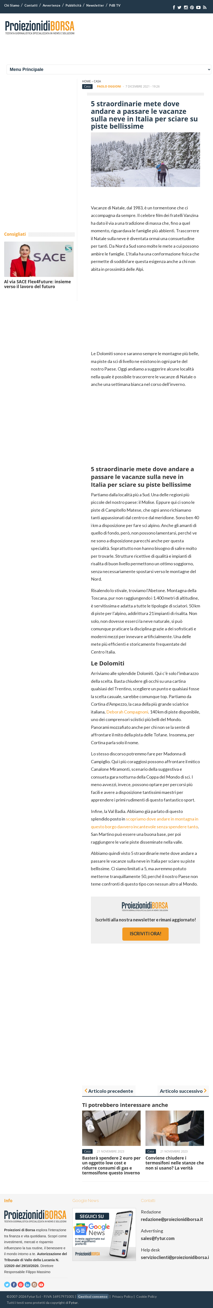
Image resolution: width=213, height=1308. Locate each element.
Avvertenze (51, 5)
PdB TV (114, 5)
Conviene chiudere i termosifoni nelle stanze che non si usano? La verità (174, 1163)
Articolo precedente (110, 1091)
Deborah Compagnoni (127, 711)
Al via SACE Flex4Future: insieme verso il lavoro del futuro (37, 284)
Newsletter (95, 5)
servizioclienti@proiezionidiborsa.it (176, 1257)
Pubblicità (73, 5)
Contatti (31, 5)
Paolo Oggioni (109, 86)
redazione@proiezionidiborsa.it (172, 1219)
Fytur (73, 1302)
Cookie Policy (146, 1296)
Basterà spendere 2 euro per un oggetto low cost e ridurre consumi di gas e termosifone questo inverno (111, 1165)
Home (86, 81)
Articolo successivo (181, 1091)
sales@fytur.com (157, 1238)
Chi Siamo (11, 5)
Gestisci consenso (92, 1296)
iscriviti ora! (145, 933)
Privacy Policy (122, 1296)
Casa (97, 81)
